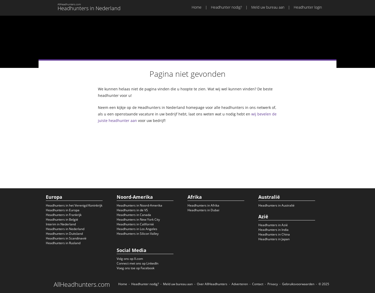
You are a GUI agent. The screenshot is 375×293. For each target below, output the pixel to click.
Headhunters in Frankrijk (64, 215)
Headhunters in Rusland (63, 243)
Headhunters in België (62, 219)
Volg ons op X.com (130, 258)
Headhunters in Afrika (203, 205)
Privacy (272, 284)
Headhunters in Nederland (65, 229)
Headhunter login (308, 7)
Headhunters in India (273, 229)
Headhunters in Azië (273, 225)
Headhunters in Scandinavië (66, 238)
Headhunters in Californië (135, 224)
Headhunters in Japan (274, 239)
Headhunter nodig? (226, 7)
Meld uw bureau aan (267, 7)
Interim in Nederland (61, 224)
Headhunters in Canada (134, 215)
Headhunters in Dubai (203, 210)
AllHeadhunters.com (82, 284)
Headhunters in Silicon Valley (138, 233)
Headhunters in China (274, 234)
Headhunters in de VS (132, 210)
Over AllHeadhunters (212, 284)
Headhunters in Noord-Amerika (139, 205)
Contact (257, 284)
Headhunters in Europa (62, 210)
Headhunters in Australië (276, 205)
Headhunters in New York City (138, 219)
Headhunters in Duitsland (64, 233)
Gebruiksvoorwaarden (298, 284)
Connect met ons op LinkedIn (137, 263)
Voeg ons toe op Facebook (135, 268)
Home (197, 7)
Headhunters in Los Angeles (137, 229)
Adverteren (240, 284)
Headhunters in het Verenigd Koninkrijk (74, 205)
